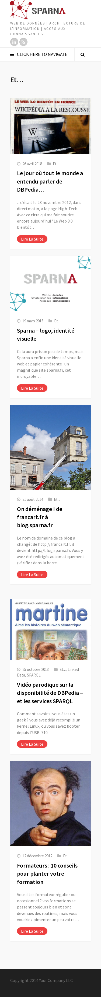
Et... (56, 163)
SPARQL (34, 675)
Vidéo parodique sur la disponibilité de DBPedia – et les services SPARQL (50, 693)
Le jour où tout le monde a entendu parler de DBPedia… (50, 181)
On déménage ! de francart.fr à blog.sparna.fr (39, 517)
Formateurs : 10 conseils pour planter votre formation (47, 874)
